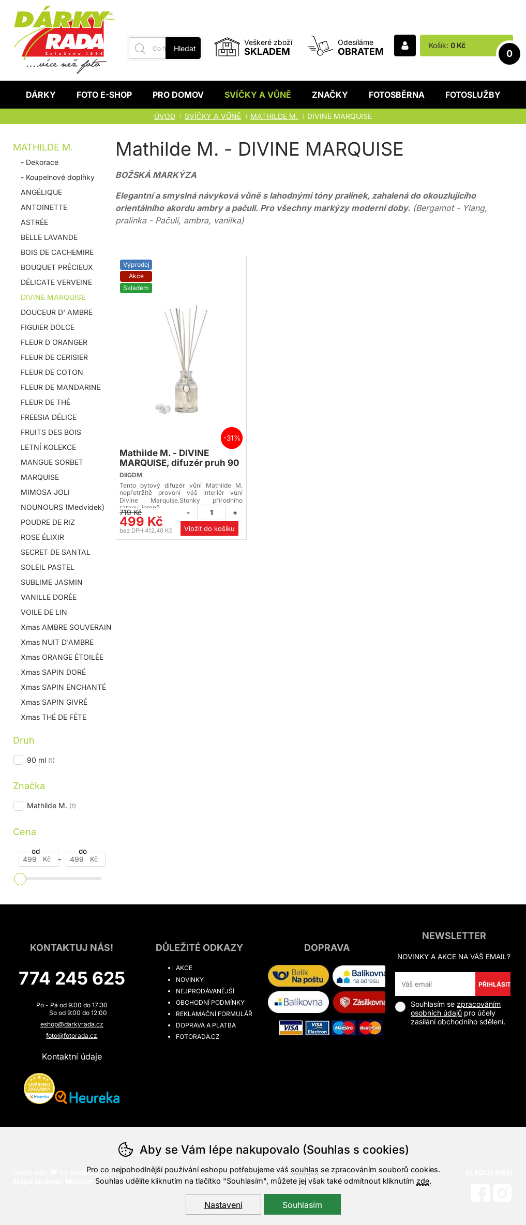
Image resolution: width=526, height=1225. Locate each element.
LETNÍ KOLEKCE (48, 447)
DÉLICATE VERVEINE (56, 282)
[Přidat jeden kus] (235, 512)
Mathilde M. (43, 147)
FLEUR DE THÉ (45, 402)
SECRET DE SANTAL (56, 552)
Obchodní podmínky (210, 1002)
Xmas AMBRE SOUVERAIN (66, 627)
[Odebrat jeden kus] (188, 512)
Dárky (41, 94)
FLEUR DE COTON (52, 372)
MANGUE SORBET (52, 462)
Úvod (164, 116)
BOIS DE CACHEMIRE (57, 252)
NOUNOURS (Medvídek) (62, 507)
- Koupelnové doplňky (58, 177)
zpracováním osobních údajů (456, 1008)
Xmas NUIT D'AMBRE (57, 642)
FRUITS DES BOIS (51, 432)
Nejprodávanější (205, 991)
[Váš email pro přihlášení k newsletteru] (435, 984)
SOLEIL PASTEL (47, 567)
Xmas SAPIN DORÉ (53, 672)
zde (422, 1180)
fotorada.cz (198, 1036)
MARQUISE (40, 477)
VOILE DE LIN (44, 612)
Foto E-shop (104, 94)
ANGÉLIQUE (41, 192)
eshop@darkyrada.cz (71, 1024)
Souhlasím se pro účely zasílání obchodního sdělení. (450, 1013)
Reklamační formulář (214, 1014)
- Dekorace (39, 162)
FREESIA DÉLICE (49, 417)
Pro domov (178, 94)
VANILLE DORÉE (49, 597)
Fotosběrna (397, 94)
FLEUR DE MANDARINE (61, 387)
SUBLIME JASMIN (52, 582)
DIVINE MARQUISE (53, 297)
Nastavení (223, 1205)
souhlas (305, 1169)
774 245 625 (72, 978)
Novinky (190, 980)
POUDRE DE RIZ (48, 522)
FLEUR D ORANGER (54, 342)
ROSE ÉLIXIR (42, 537)
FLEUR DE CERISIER (54, 357)
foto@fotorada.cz (71, 1035)
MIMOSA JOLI (45, 492)
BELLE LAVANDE (49, 237)
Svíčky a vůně (257, 94)
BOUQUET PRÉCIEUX (57, 267)
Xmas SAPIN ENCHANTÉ (63, 687)
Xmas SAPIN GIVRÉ (54, 702)
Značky (330, 94)
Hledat (185, 48)
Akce (184, 968)
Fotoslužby (473, 94)
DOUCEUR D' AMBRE (57, 312)
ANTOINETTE (44, 207)
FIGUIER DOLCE (47, 327)
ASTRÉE (34, 222)
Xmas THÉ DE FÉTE (53, 717)
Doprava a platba (206, 1025)
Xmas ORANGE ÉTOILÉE (62, 657)
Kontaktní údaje (72, 1056)
